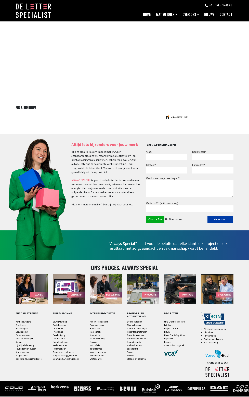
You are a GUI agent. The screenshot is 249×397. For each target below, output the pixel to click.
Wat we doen (165, 15)
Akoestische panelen (99, 322)
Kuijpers (167, 342)
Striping (19, 342)
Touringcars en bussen (26, 349)
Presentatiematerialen (137, 332)
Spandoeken (132, 349)
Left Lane (168, 325)
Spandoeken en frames (63, 352)
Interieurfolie (95, 332)
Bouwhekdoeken (134, 322)
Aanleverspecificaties (213, 339)
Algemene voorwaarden (215, 329)
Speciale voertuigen (24, 339)
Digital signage (59, 325)
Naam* (149, 152)
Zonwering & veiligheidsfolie (29, 359)
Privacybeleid (210, 336)
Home (147, 15)
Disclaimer (208, 332)
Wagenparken (22, 355)
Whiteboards (95, 359)
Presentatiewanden (136, 335)
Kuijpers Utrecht (171, 328)
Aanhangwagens (23, 322)
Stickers (130, 355)
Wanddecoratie (97, 355)
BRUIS (167, 332)
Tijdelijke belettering (25, 345)
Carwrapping (22, 332)
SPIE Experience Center (174, 322)
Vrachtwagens (22, 352)
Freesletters (58, 332)
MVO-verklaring (211, 343)
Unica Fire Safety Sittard (175, 335)
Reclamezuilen (59, 349)
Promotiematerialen (136, 339)
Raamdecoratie (134, 342)
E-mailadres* (198, 165)
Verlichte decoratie (98, 352)
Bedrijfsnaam (199, 152)
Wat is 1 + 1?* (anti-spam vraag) (162, 203)
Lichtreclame (58, 339)
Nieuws (209, 15)
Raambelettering (60, 342)
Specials (93, 342)
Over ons (189, 15)
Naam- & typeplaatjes (137, 328)
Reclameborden (60, 345)
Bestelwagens (22, 328)
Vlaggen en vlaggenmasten (65, 355)
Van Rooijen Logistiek (174, 345)
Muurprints (95, 335)
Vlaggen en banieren (136, 359)
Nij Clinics (168, 339)
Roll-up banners (134, 345)
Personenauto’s (23, 335)
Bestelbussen (21, 325)
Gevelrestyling (59, 335)
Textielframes (96, 349)
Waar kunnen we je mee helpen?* (163, 178)
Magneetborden (134, 325)
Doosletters (58, 328)
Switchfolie (95, 345)
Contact (226, 15)
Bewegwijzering (60, 322)
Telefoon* (151, 165)
